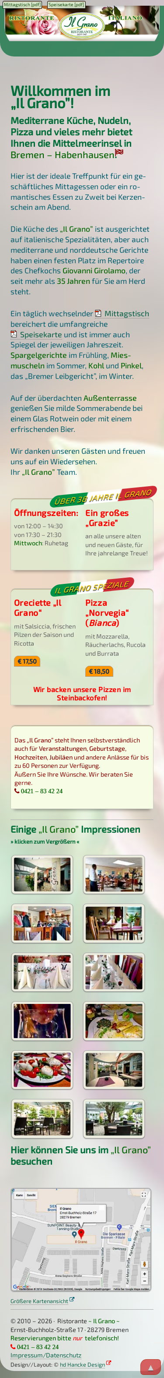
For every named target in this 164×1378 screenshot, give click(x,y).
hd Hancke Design (82, 1364)
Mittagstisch (127, 313)
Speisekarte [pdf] (66, 4)
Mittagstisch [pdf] (22, 4)
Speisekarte (41, 334)
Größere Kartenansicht (39, 1300)
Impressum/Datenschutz (45, 1355)
